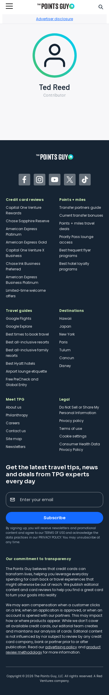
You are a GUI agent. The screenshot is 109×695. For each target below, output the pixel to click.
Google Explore (19, 326)
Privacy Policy (50, 537)
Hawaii (65, 318)
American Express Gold (26, 242)
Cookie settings (73, 436)
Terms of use (70, 428)
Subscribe (54, 517)
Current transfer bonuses (81, 215)
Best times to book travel (27, 334)
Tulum (65, 350)
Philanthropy (17, 415)
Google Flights (18, 318)
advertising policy (61, 646)
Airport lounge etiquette (26, 371)
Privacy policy (71, 420)
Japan (65, 326)
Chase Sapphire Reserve (27, 220)
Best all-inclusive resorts (27, 342)
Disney (65, 365)
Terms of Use (54, 533)
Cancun (66, 357)
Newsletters (16, 446)
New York (67, 334)
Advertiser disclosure (54, 18)
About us (14, 407)
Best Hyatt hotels (20, 363)
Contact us (16, 430)
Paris (63, 342)
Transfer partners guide (80, 207)
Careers (13, 423)
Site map (14, 438)
